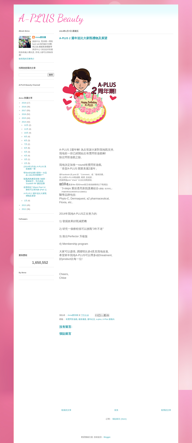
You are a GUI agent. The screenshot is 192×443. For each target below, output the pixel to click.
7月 (26, 144)
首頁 (116, 410)
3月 (26, 159)
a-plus (98, 319)
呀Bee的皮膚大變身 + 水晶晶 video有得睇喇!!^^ (35, 174)
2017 (24, 110)
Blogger (107, 437)
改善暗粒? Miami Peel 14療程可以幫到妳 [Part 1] (35, 188)
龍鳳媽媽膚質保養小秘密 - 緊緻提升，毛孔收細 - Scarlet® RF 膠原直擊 (35, 181)
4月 (26, 155)
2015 (24, 118)
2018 (24, 107)
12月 (26, 125)
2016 (24, 114)
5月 (26, 152)
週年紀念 (91, 319)
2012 (24, 209)
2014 (24, 122)
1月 (26, 200)
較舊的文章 (166, 410)
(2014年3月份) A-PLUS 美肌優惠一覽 (35, 167)
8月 (26, 140)
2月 (26, 163)
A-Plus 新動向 (108, 319)
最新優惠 (82, 319)
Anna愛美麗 (40, 37)
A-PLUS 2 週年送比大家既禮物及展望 (35, 194)
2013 (24, 205)
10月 (26, 133)
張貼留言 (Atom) (119, 419)
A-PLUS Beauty (51, 18)
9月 (26, 136)
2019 (24, 103)
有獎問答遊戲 (71, 319)
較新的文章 (66, 410)
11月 (26, 129)
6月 (26, 148)
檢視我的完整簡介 (26, 59)
